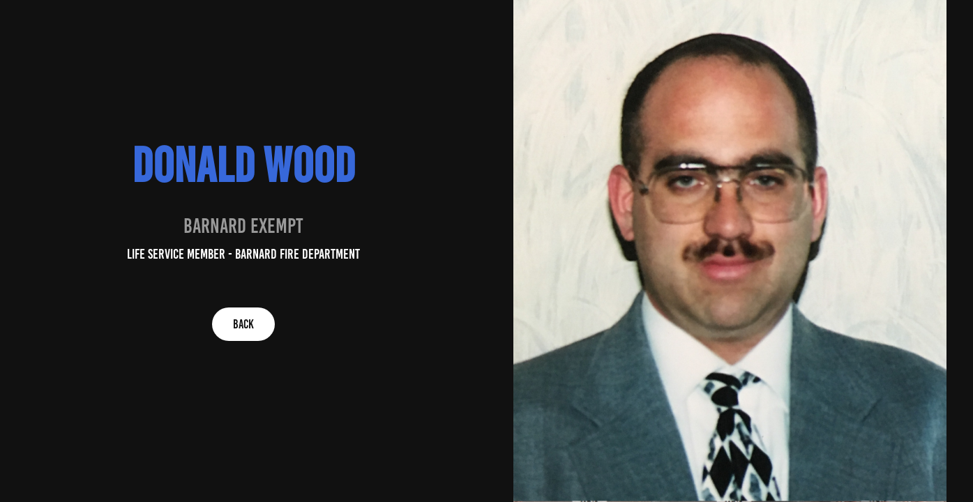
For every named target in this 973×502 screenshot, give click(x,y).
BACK (243, 324)
